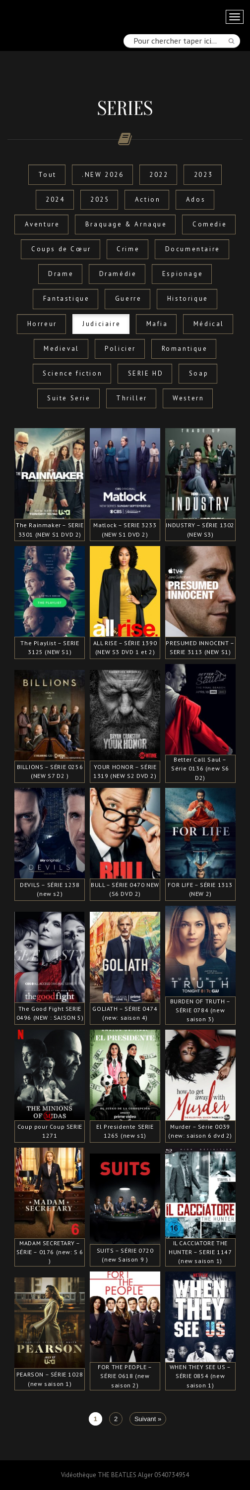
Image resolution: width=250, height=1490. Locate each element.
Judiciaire (101, 324)
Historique (187, 298)
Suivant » (147, 1419)
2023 (203, 174)
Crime (128, 249)
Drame (60, 274)
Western (188, 398)
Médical (208, 324)
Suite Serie (69, 398)
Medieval (61, 348)
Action (148, 199)
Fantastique (66, 298)
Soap (198, 373)
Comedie (209, 224)
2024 (55, 199)
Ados (195, 199)
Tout (47, 174)
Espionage (182, 274)
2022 (158, 174)
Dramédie (118, 274)
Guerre (128, 298)
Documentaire (192, 249)
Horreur (42, 324)
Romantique (185, 348)
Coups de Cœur (61, 249)
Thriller (131, 398)
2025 (99, 199)
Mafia (157, 324)
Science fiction (72, 373)
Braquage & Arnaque (126, 224)
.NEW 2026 (103, 174)
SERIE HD (146, 373)
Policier (120, 348)
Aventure (42, 224)
